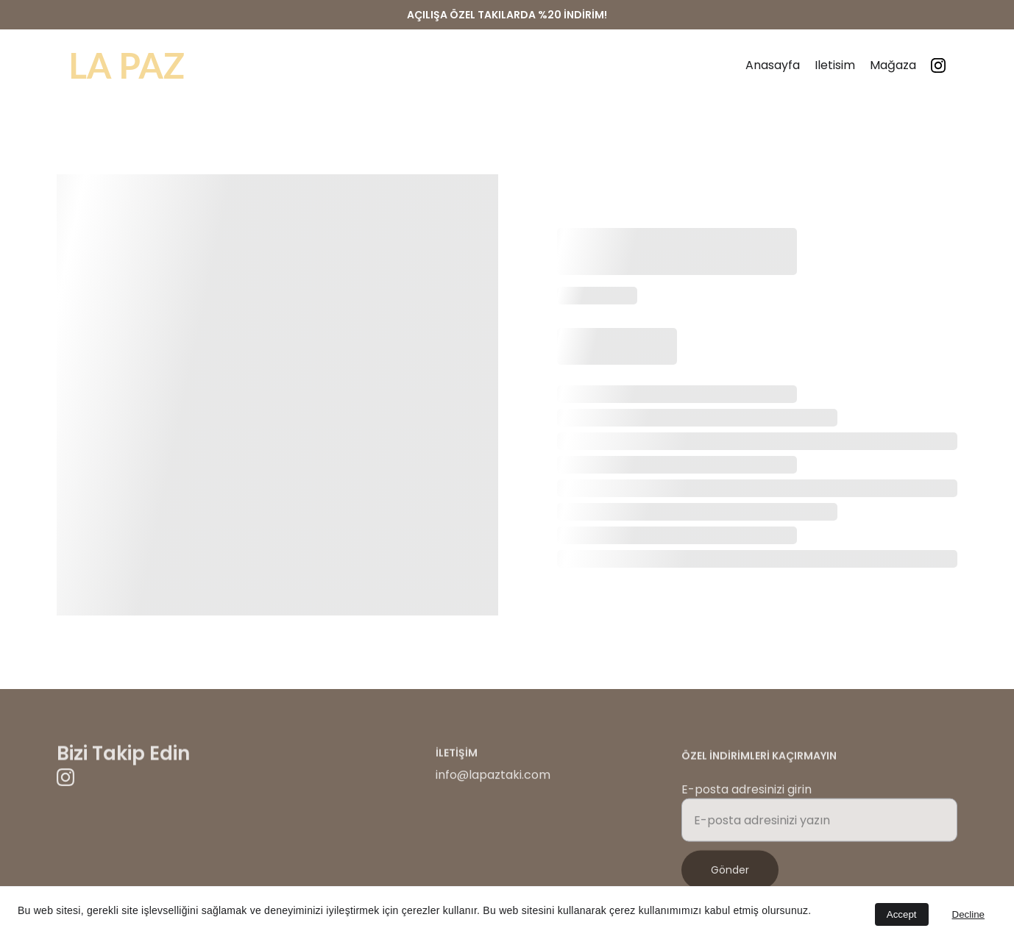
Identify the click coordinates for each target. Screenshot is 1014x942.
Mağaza (893, 65)
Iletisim (835, 65)
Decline (968, 914)
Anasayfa (772, 65)
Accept (902, 914)
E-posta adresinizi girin (746, 794)
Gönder (730, 875)
